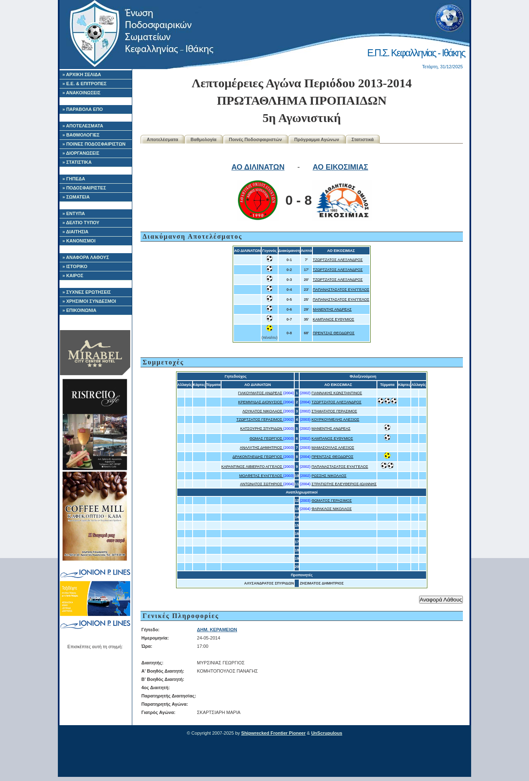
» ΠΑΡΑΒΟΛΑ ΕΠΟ (82, 109)
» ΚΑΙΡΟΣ (72, 275)
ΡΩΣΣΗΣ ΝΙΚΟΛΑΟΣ (329, 476)
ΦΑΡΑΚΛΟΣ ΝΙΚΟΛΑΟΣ (332, 509)
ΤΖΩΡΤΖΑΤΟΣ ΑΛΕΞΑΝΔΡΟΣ (338, 260)
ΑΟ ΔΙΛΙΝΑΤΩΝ (257, 167)
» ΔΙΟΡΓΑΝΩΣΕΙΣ (80, 153)
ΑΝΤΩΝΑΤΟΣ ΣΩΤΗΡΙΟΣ (262, 484)
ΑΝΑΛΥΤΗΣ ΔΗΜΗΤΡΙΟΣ (261, 448)
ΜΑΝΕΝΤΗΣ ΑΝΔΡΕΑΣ (332, 309)
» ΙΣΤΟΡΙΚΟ (74, 266)
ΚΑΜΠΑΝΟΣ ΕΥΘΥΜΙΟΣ (333, 319)
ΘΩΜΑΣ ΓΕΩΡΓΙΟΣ (267, 438)
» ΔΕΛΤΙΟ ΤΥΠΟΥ (80, 222)
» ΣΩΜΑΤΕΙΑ (76, 196)
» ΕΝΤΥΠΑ (73, 213)
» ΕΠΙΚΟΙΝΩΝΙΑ (79, 310)
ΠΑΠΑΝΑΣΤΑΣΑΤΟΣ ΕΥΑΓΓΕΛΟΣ (341, 289)
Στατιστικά (363, 139)
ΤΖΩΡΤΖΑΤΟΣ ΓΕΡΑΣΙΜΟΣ (259, 419)
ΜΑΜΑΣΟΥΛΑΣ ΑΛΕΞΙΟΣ (333, 448)
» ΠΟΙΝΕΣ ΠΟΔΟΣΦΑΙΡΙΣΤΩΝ (94, 143)
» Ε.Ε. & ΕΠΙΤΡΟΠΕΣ (84, 83)
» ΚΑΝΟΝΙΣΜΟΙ (78, 240)
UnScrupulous (326, 733)
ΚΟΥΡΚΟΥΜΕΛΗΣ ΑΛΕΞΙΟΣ (335, 419)
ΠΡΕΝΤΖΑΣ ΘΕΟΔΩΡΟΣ (334, 333)
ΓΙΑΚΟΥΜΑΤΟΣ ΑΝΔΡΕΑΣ (260, 393)
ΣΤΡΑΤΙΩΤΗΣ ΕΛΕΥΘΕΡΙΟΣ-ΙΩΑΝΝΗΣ (344, 484)
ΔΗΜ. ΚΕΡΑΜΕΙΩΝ (217, 629)
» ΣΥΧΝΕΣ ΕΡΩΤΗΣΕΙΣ (86, 292)
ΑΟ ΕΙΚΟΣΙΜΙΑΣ (340, 167)
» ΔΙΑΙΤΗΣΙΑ (75, 231)
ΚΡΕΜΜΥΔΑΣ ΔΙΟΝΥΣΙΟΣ (260, 402)
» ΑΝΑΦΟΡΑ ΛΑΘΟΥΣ (85, 257)
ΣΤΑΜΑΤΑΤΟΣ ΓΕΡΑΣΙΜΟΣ (334, 411)
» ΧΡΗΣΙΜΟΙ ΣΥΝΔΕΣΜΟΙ (89, 301)
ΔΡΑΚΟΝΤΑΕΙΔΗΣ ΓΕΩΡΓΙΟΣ (258, 457)
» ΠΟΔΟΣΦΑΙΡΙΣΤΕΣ (84, 187)
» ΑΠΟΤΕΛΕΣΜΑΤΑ (82, 125)
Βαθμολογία (204, 139)
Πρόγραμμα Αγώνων (316, 139)
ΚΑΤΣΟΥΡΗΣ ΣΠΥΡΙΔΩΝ (261, 428)
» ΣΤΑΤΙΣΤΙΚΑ (77, 162)
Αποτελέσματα (162, 139)
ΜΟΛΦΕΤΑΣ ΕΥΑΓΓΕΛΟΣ (261, 476)
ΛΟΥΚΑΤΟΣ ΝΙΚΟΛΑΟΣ (263, 411)
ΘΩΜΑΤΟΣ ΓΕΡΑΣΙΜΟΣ (332, 500)
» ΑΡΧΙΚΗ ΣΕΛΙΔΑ (81, 74)
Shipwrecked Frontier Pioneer (273, 733)
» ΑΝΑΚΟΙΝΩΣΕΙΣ (81, 92)
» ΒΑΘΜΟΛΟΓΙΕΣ (81, 134)
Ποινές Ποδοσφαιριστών (255, 139)
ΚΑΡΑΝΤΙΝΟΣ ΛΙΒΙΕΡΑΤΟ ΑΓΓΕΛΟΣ (253, 467)
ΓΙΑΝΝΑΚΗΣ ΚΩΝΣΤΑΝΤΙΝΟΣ (337, 393)
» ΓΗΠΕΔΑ (73, 178)
